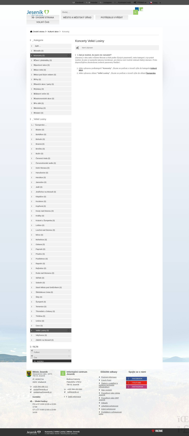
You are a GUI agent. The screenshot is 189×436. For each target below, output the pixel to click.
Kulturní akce (53, 31)
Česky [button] (155, 3)
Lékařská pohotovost (109, 405)
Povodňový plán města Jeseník (109, 393)
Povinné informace (109, 376)
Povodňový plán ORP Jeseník (109, 398)
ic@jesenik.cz (73, 391)
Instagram (137, 386)
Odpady (104, 402)
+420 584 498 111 (40, 386)
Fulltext (35, 351)
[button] (123, 2)
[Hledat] (135, 12)
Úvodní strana (37, 13)
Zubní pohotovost (108, 408)
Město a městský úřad (77, 17)
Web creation (157, 430)
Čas (34, 357)
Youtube (136, 382)
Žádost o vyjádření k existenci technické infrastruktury (108, 384)
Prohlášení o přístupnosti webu (110, 412)
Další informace (74, 396)
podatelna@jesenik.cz (42, 391)
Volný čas (42, 22)
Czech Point (106, 379)
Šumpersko (151, 73)
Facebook (137, 378)
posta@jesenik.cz (40, 388)
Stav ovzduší (106, 389)
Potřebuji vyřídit (112, 17)
